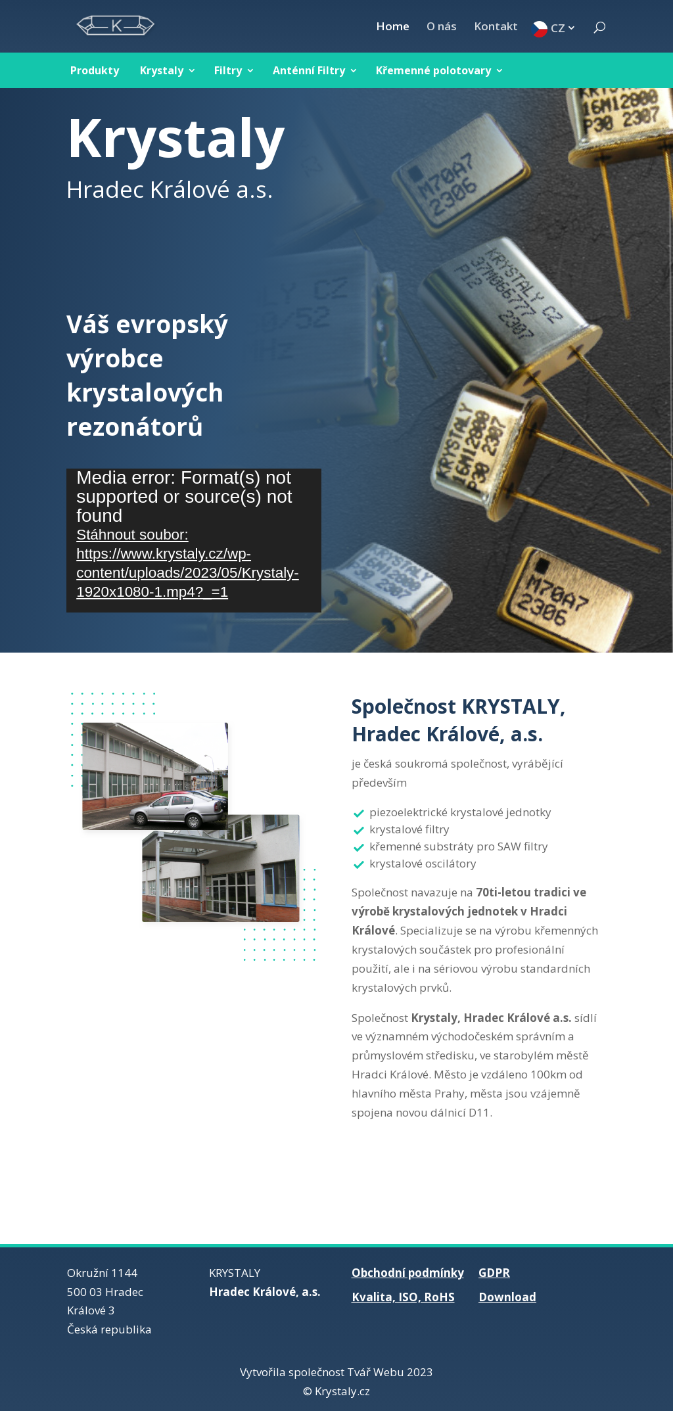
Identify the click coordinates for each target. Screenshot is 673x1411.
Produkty (94, 70)
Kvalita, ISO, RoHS (403, 1297)
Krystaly (161, 70)
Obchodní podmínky (408, 1272)
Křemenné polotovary (433, 70)
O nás (442, 28)
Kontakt (496, 28)
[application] (193, 540)
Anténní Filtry (309, 70)
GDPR (494, 1272)
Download (507, 1297)
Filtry (228, 70)
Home (392, 28)
